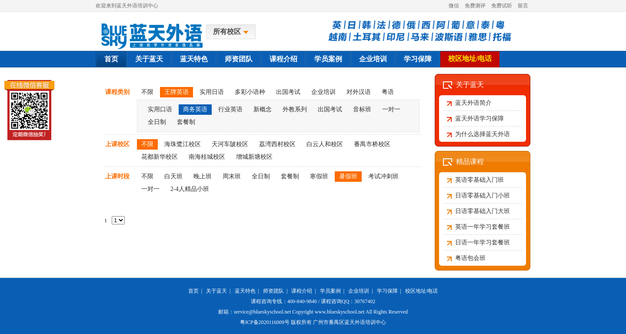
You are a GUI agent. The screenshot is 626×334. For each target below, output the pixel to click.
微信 (454, 6)
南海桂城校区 (207, 157)
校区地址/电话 (470, 58)
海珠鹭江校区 (182, 144)
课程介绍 (283, 59)
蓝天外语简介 (473, 103)
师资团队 (239, 59)
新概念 (262, 109)
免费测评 (475, 6)
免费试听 (501, 6)
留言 (523, 6)
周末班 (232, 176)
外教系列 (295, 109)
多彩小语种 (250, 92)
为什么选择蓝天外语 (482, 134)
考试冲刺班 (383, 176)
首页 (111, 59)
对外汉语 (358, 92)
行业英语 (230, 109)
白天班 (173, 176)
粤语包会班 (470, 258)
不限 (147, 92)
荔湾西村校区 (277, 144)
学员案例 (328, 59)
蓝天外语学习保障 (479, 118)
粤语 (388, 92)
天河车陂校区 (230, 144)
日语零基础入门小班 (482, 195)
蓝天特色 (194, 59)
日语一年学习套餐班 (482, 242)
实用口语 (160, 109)
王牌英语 (176, 92)
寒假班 (319, 176)
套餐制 (186, 122)
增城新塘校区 (254, 157)
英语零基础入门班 (479, 180)
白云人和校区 (324, 144)
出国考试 (288, 92)
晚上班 (202, 176)
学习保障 (418, 59)
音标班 (362, 109)
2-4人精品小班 (189, 189)
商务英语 (195, 109)
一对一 (391, 109)
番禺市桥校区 (372, 144)
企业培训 (373, 59)
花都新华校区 (159, 157)
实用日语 (212, 92)
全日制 (157, 122)
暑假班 (348, 176)
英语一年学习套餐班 (482, 227)
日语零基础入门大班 (482, 211)
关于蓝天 (149, 59)
